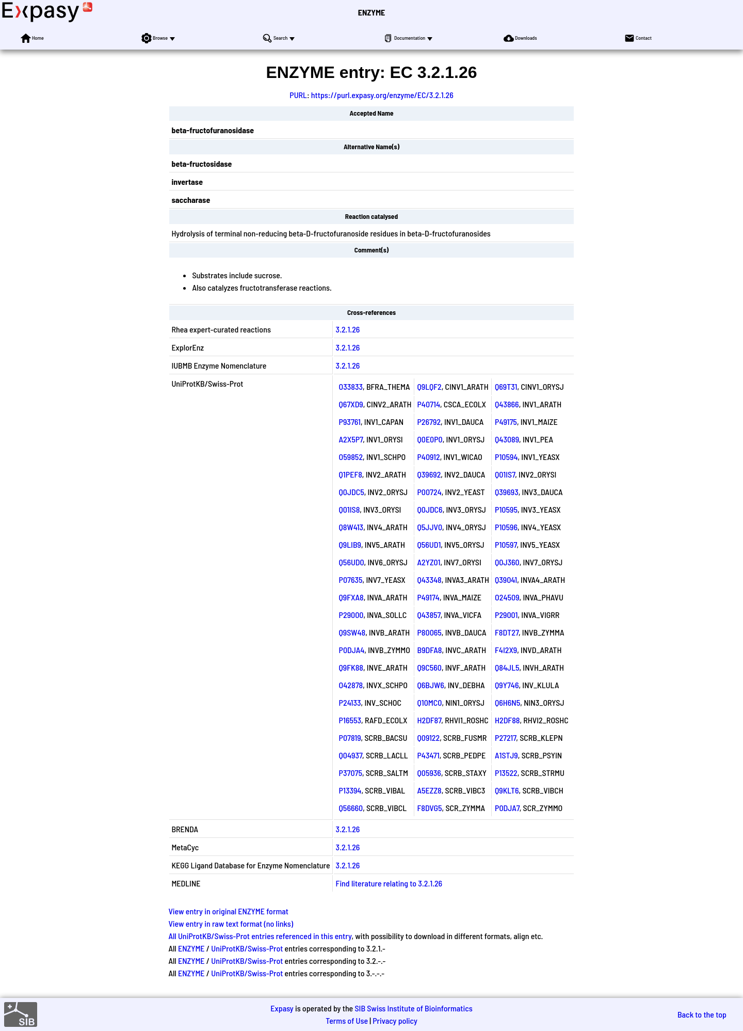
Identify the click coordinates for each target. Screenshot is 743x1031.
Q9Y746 (507, 685)
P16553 (350, 720)
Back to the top (701, 1014)
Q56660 (351, 808)
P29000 (351, 615)
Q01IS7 (505, 474)
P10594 (506, 457)
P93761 (350, 421)
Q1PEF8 (350, 474)
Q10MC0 (429, 702)
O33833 (351, 386)
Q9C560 (429, 667)
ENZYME (371, 12)
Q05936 (429, 773)
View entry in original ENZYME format (228, 911)
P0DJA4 (352, 650)
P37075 (350, 773)
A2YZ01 (429, 562)
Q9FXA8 (351, 597)
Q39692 (429, 474)
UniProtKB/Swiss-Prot (247, 948)
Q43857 (429, 615)
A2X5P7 (351, 439)
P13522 (506, 773)
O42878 (351, 685)
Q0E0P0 (430, 439)
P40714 (428, 404)
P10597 (505, 544)
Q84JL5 (507, 667)
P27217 (505, 737)
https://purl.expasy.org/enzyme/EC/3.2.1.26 (382, 95)
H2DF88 (507, 720)
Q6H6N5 (507, 702)
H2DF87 (429, 720)
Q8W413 (351, 527)
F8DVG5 (429, 808)
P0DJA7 (507, 808)
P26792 (429, 421)
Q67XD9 (351, 404)
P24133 (350, 702)
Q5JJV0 (430, 527)
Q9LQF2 (429, 386)
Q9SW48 (352, 632)
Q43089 (507, 439)
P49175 (506, 421)
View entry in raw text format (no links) (230, 923)
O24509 (507, 597)
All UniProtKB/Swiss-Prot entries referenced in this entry (259, 936)
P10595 (506, 509)
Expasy (281, 1008)
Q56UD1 (429, 544)
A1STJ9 (506, 755)
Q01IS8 (349, 509)
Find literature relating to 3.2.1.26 (389, 883)
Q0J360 (507, 562)
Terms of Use (347, 1020)
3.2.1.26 (348, 329)
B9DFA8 (429, 650)
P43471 (428, 755)
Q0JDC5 (351, 492)
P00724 (429, 492)
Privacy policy (395, 1020)
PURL (298, 95)
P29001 (506, 615)
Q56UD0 (351, 562)
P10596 (506, 527)
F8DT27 (507, 632)
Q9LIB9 (350, 544)
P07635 (351, 579)
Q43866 (507, 404)
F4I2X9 (506, 650)
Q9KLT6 (507, 790)
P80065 (429, 632)
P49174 (428, 597)
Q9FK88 (351, 667)
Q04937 (350, 755)
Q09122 (428, 737)
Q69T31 (506, 386)
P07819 (350, 737)
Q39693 (507, 492)
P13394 (350, 790)
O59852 (351, 457)
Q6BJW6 (430, 685)
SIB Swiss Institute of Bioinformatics (413, 1008)
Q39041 (506, 579)
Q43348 (429, 579)
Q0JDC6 (430, 509)
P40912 (428, 457)
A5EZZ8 (429, 790)
